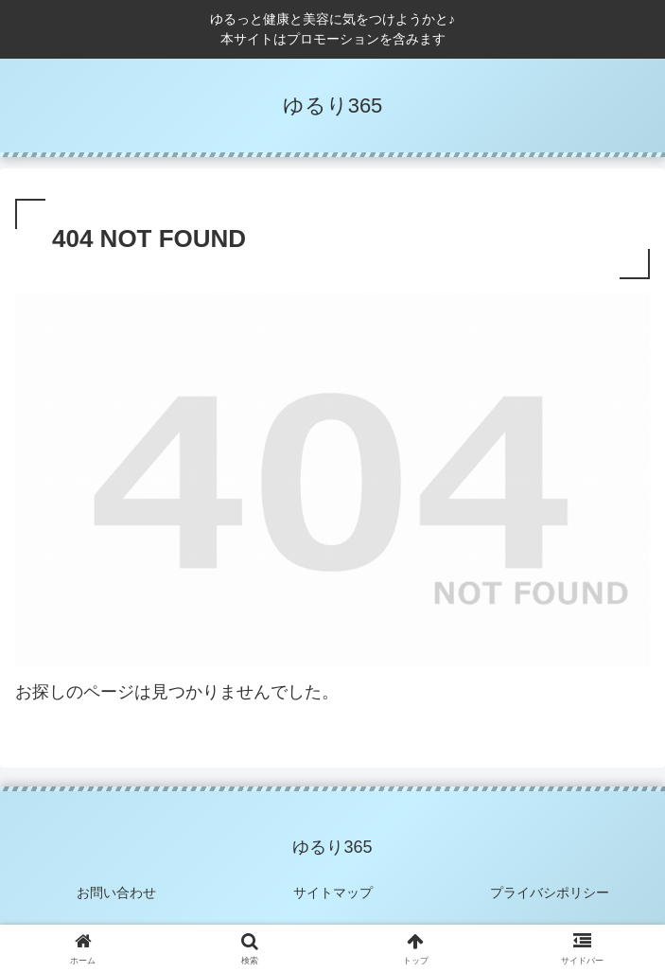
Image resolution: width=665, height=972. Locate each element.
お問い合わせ (116, 892)
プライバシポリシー (549, 892)
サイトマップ (333, 892)
